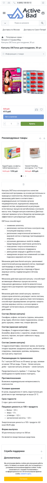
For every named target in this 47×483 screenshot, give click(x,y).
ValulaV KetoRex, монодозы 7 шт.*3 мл (34, 167)
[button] (23, 176)
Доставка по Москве (11, 30)
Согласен (23, 479)
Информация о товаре (23, 54)
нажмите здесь (25, 474)
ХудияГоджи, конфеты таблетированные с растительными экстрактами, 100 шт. (11, 167)
